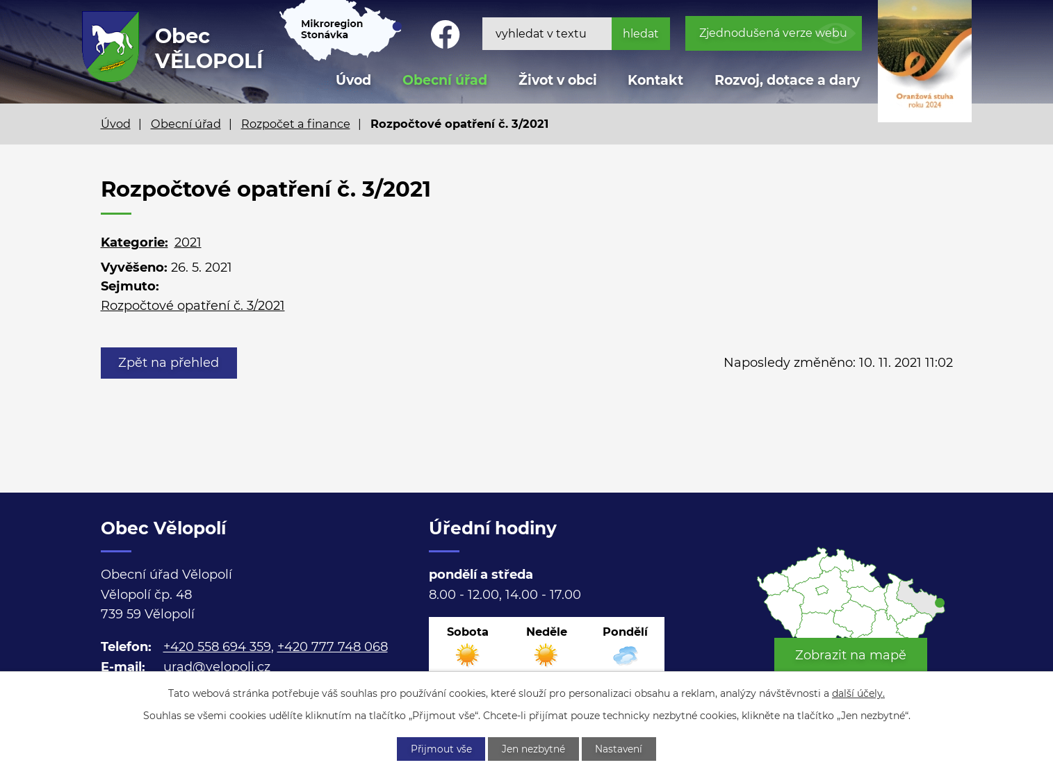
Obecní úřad (186, 124)
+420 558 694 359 (217, 646)
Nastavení (622, 748)
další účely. (858, 692)
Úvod (116, 124)
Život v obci (558, 80)
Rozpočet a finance (295, 124)
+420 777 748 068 (332, 646)
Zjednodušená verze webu (773, 33)
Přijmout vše (438, 748)
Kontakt (655, 80)
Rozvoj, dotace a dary (787, 80)
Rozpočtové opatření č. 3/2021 (193, 305)
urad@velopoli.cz (216, 667)
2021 (188, 242)
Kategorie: (134, 242)
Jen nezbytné (534, 748)
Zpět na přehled (170, 362)
